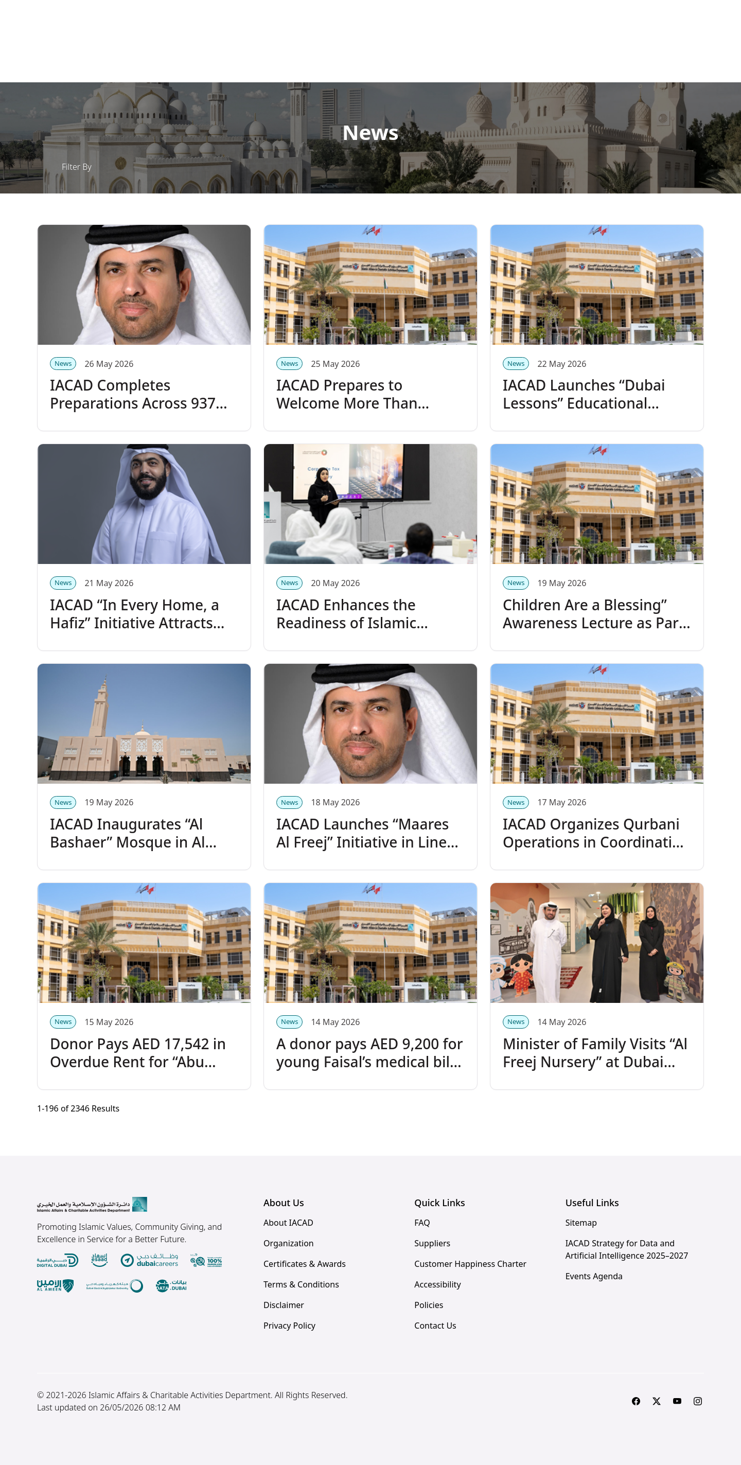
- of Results (78, 1108)
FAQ (422, 1222)
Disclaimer (283, 1305)
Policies (428, 1305)
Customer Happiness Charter (470, 1263)
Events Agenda (594, 1276)
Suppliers (432, 1243)
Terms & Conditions (301, 1284)
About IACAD (288, 1222)
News (63, 363)
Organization (288, 1243)
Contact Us (435, 1325)
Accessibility (437, 1284)
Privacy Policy (289, 1325)
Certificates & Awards (304, 1263)
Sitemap (581, 1222)
